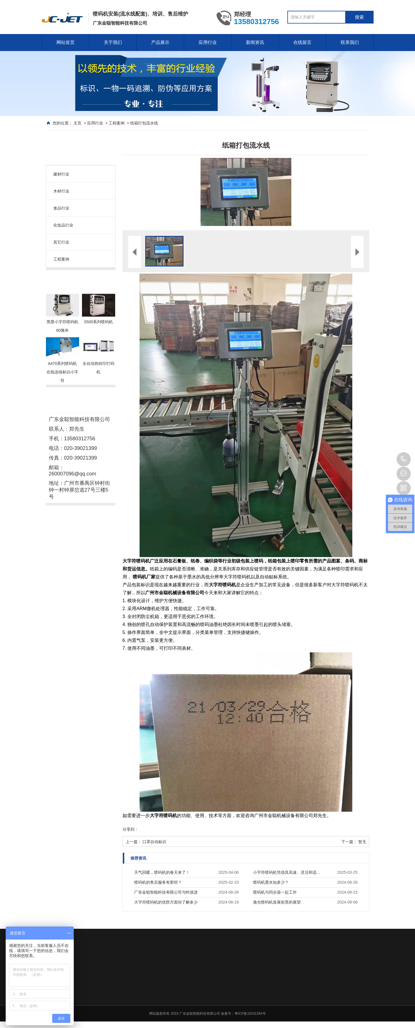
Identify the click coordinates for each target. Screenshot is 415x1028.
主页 (77, 123)
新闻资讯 (255, 42)
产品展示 (160, 42)
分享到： (130, 829)
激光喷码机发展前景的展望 (277, 902)
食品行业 (61, 208)
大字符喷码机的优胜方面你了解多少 (166, 902)
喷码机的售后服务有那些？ (158, 882)
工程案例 (117, 123)
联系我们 (350, 42)
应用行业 (208, 42)
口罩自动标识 (154, 841)
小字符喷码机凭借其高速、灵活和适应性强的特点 (288, 872)
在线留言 (302, 42)
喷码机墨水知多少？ (271, 882)
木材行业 (61, 191)
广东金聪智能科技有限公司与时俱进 (166, 892)
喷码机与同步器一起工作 (275, 892)
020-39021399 (404, 459)
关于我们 (113, 42)
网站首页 (65, 42)
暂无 (362, 841)
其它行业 (61, 242)
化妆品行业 (63, 225)
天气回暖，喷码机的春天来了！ (162, 872)
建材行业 (61, 174)
